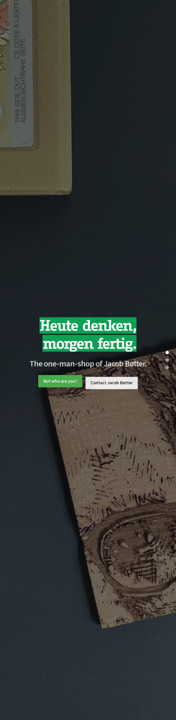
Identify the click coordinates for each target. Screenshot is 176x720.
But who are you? (60, 384)
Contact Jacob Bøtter (112, 389)
